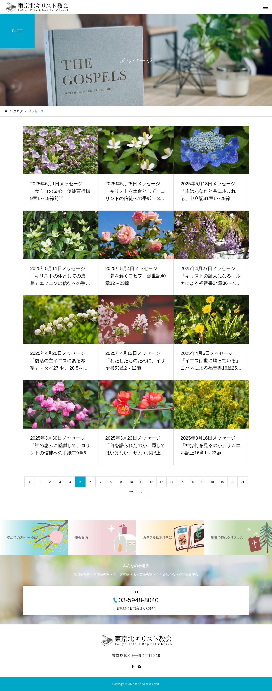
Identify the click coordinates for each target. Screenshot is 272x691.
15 (182, 482)
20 (232, 482)
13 (161, 482)
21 (243, 482)
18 (212, 482)
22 (131, 492)
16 (192, 482)
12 (151, 482)
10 (131, 482)
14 (172, 482)
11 (141, 482)
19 (222, 482)
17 (202, 482)
